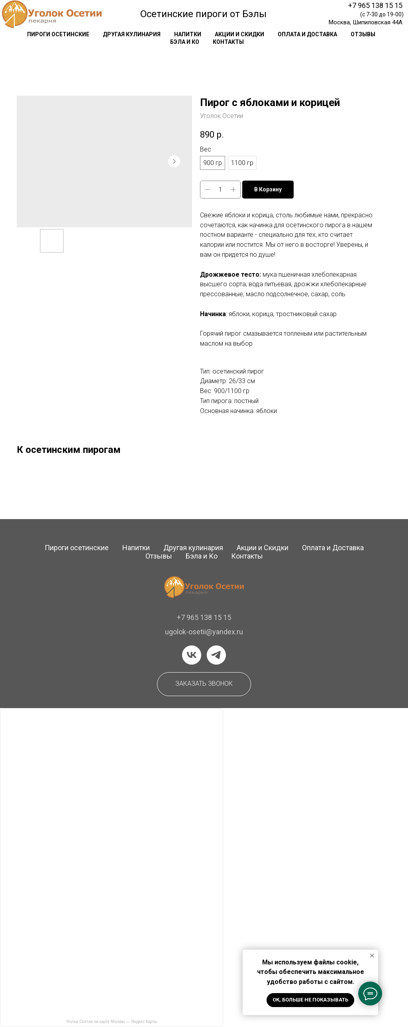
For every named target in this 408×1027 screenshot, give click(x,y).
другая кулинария (132, 34)
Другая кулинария (193, 547)
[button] (204, 684)
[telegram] (216, 655)
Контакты (247, 556)
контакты (228, 42)
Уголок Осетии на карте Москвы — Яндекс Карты (111, 1021)
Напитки (136, 547)
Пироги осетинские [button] (58, 34)
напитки (187, 34)
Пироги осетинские (77, 547)
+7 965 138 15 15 (375, 5)
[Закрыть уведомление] (372, 956)
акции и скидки (239, 34)
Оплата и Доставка (333, 547)
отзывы (363, 34)
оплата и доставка (307, 34)
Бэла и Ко (184, 42)
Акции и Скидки (262, 547)
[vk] (191, 655)
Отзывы (158, 556)
